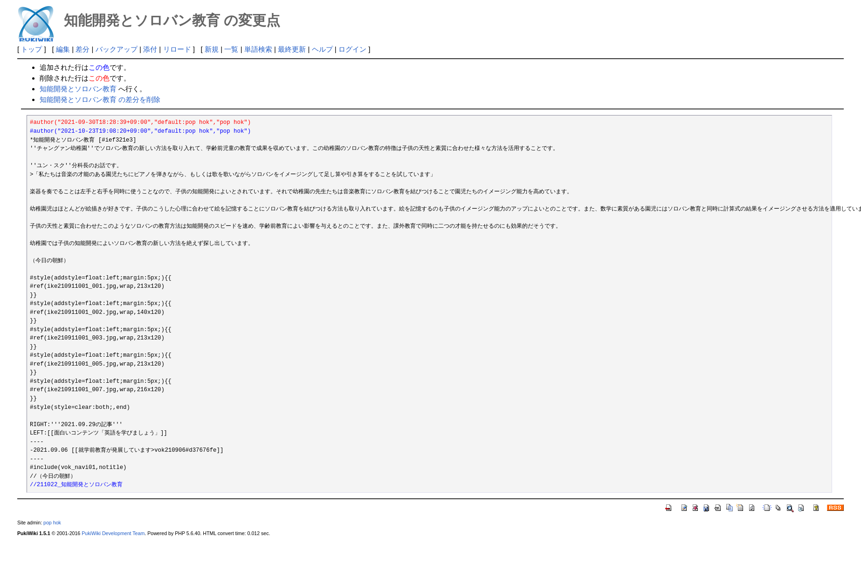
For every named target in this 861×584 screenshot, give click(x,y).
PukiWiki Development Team (113, 533)
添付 (150, 49)
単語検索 (258, 49)
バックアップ (117, 49)
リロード (177, 49)
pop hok (52, 522)
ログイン (352, 49)
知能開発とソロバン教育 (78, 89)
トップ (31, 49)
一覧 (231, 49)
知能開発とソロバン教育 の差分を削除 (100, 99)
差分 (83, 49)
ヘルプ (322, 49)
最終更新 (292, 49)
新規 (212, 49)
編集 (63, 49)
